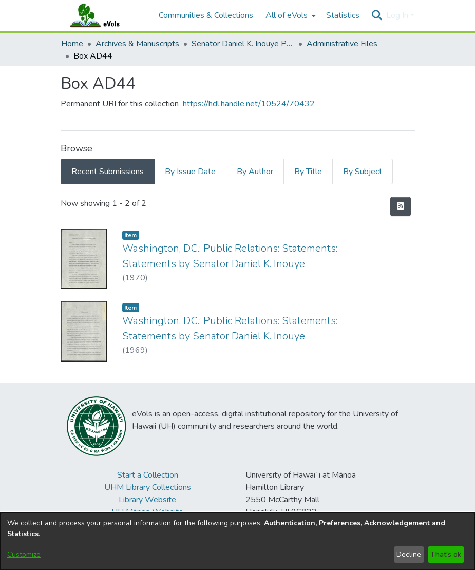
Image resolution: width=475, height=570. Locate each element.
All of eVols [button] (286, 15)
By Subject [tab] (362, 171)
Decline (408, 554)
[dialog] (237, 541)
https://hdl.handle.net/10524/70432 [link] (249, 103)
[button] (377, 15)
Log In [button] (398, 15)
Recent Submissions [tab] (107, 171)
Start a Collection (147, 475)
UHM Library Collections (147, 487)
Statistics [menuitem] (342, 15)
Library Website (147, 499)
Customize (24, 554)
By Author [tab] (255, 171)
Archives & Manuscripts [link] (137, 43)
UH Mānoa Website (147, 512)
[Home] (105, 15)
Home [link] (72, 43)
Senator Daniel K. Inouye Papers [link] (243, 43)
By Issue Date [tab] (190, 171)
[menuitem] (289, 15)
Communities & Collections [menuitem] (206, 15)
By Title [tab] (308, 171)
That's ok (445, 554)
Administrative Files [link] (342, 43)
